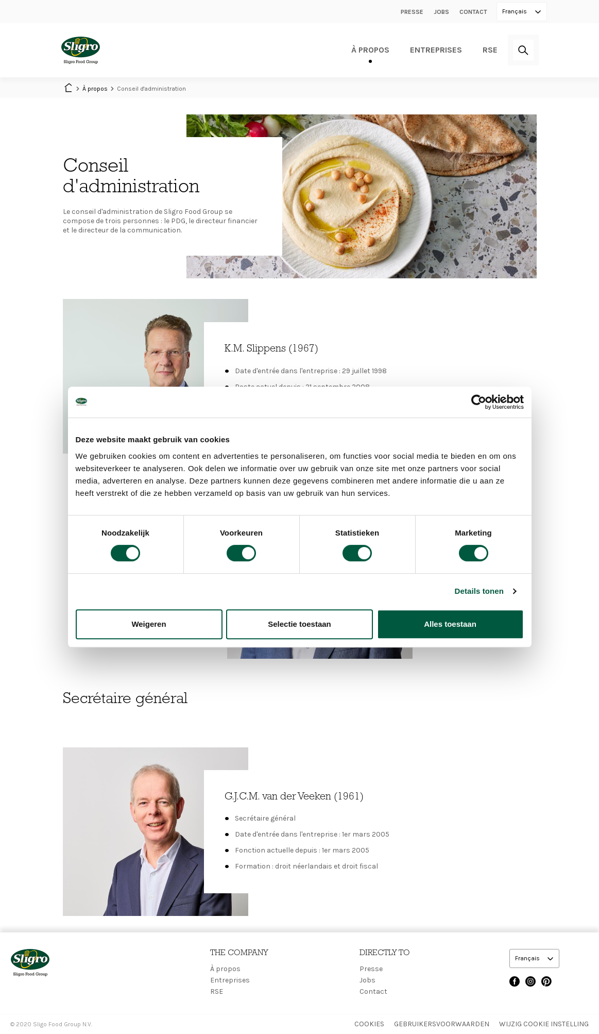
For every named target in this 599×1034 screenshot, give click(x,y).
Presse (412, 11)
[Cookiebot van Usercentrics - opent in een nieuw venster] (479, 402)
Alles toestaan (450, 624)
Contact (473, 11)
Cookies (369, 1024)
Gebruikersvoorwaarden (441, 1024)
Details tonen (479, 591)
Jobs (441, 11)
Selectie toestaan (299, 624)
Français (515, 11)
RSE (490, 50)
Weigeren (148, 624)
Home (68, 88)
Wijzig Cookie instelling (544, 1024)
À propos (370, 50)
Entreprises (436, 50)
